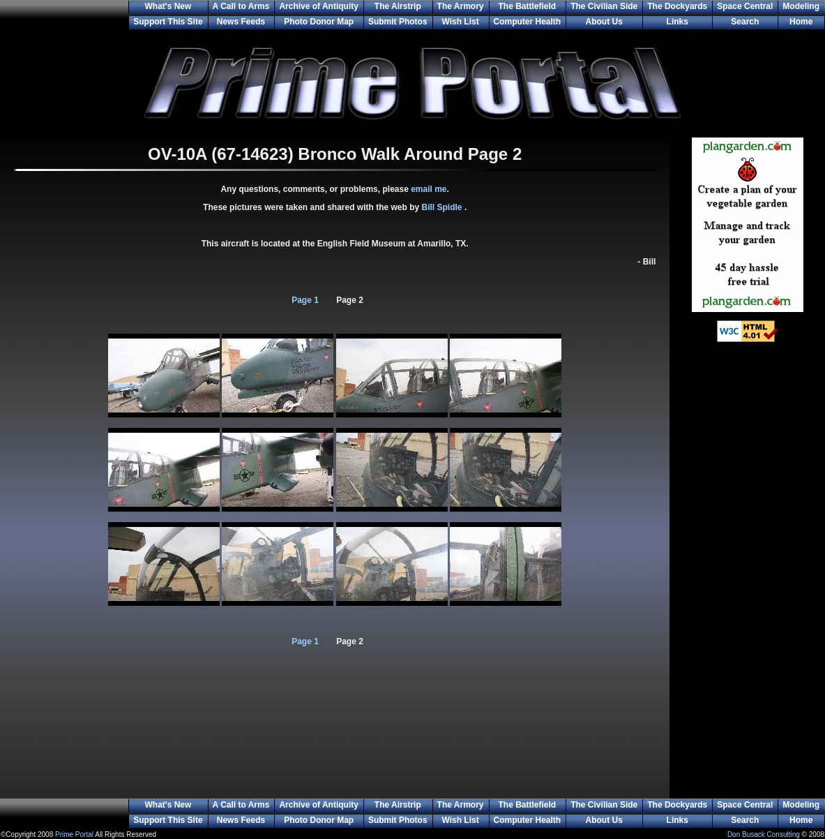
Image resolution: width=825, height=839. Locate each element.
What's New (167, 6)
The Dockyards (677, 6)
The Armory (460, 6)
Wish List (459, 22)
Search (745, 22)
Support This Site (167, 22)
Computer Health (527, 22)
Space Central (745, 6)
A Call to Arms (241, 6)
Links (677, 22)
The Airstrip (397, 6)
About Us (604, 22)
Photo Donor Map (319, 22)
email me (428, 189)
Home (800, 22)
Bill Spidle (443, 207)
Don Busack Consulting (763, 834)
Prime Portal (74, 834)
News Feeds (241, 22)
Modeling (800, 6)
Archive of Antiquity (318, 6)
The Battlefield (528, 6)
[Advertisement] (747, 579)
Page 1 (305, 300)
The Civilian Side (603, 6)
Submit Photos (397, 22)
